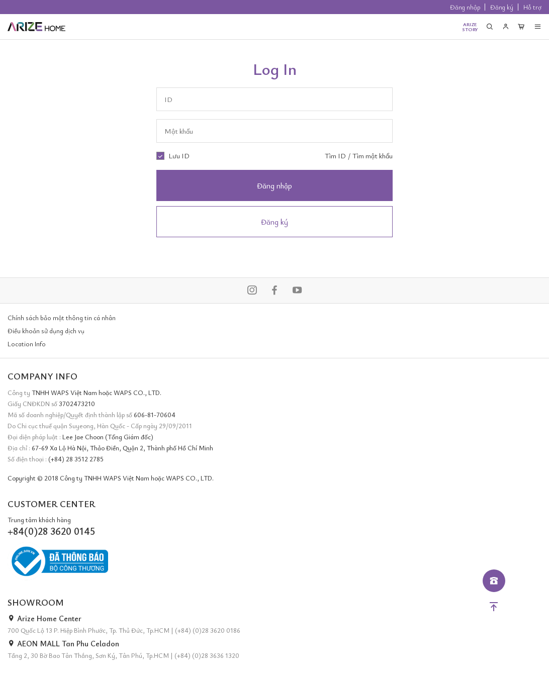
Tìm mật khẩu (372, 155)
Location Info (27, 343)
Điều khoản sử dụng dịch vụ (46, 330)
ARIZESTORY (470, 27)
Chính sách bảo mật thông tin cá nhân (62, 317)
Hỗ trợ (532, 7)
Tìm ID (335, 155)
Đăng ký (501, 7)
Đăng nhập (465, 7)
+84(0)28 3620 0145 (51, 531)
